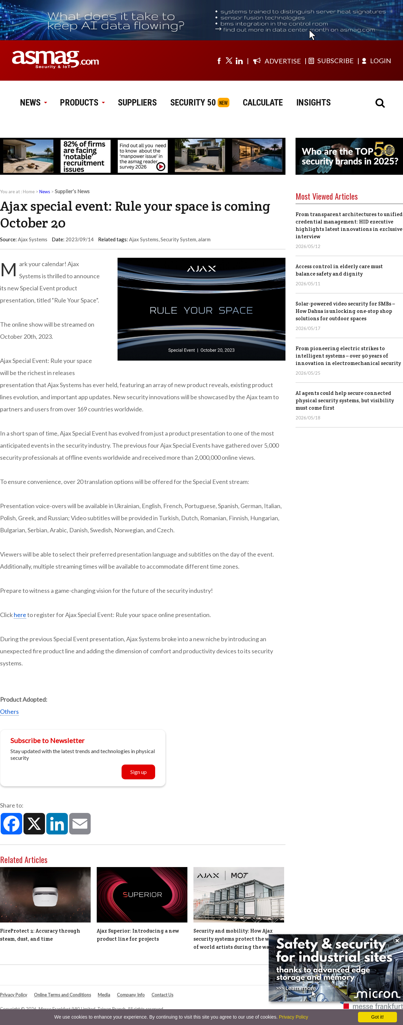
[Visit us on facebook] (219, 60)
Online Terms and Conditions (62, 994)
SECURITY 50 (193, 102)
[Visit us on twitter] (229, 60)
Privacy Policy (13, 994)
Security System (178, 239)
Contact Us (162, 994)
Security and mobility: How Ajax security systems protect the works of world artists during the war (236, 939)
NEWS (33, 102)
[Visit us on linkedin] (239, 60)
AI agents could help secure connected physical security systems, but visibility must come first (345, 400)
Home (29, 191)
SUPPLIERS (137, 102)
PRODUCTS (82, 102)
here (20, 614)
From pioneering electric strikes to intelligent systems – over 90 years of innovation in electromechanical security (348, 355)
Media (104, 994)
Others (9, 711)
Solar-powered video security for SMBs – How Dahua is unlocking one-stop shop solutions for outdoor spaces (345, 311)
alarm (204, 239)
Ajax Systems (144, 239)
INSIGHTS (313, 102)
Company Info (131, 994)
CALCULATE (263, 102)
